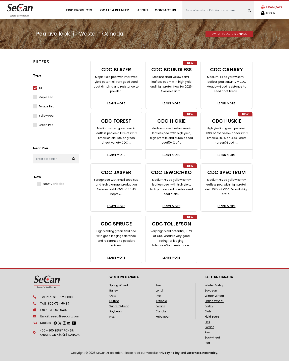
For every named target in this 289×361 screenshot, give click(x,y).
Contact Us (165, 10)
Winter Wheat (119, 306)
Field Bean (212, 316)
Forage (160, 306)
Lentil (159, 290)
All (40, 88)
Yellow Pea (46, 116)
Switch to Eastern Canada (229, 34)
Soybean (115, 311)
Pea (158, 285)
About (142, 10)
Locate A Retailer (114, 10)
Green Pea (46, 125)
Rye (158, 295)
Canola (161, 311)
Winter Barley (214, 285)
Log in (270, 13)
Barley (113, 290)
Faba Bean (163, 316)
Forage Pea (46, 106)
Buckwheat (212, 337)
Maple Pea (46, 97)
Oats (112, 295)
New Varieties (53, 184)
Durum (114, 301)
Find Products (79, 10)
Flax (112, 316)
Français (274, 7)
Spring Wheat (118, 285)
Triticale (161, 301)
